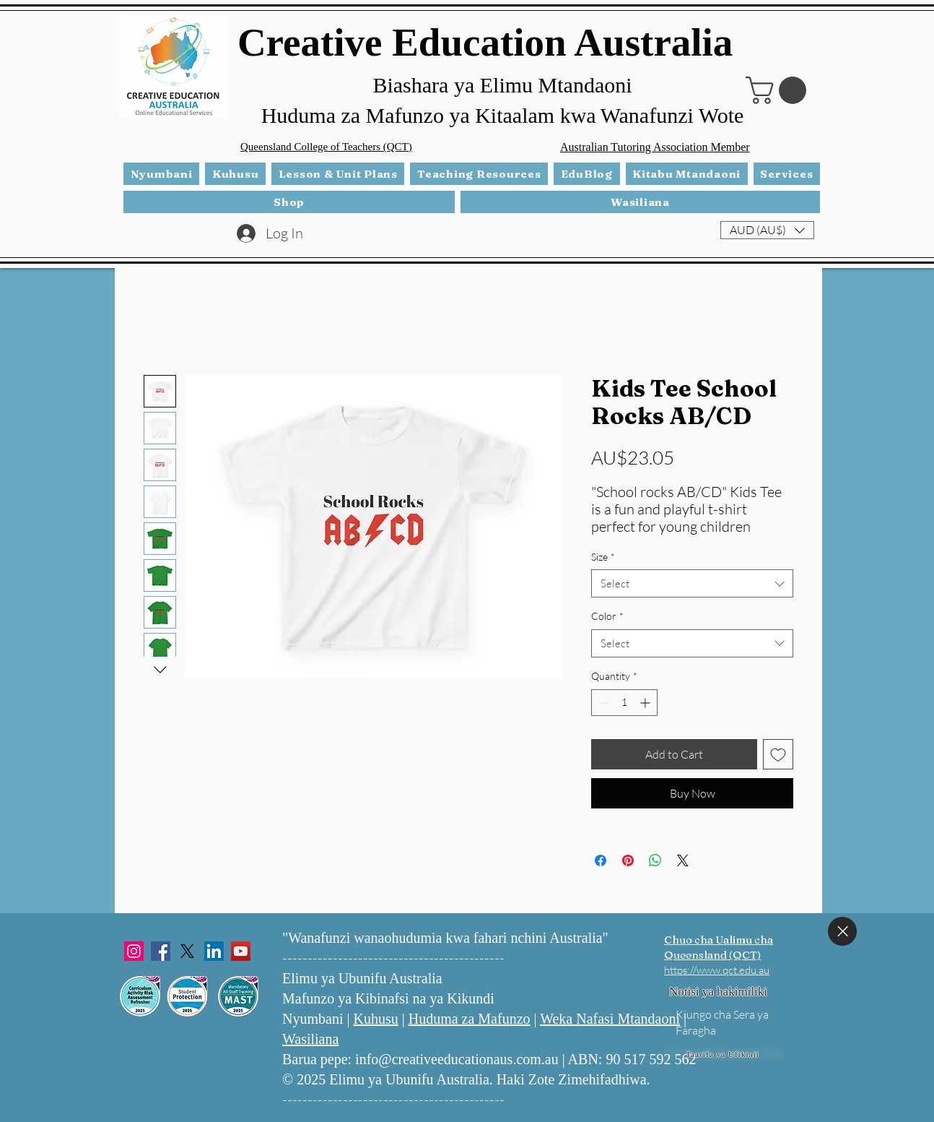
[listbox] (767, 230)
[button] (779, 90)
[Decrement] (602, 702)
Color (607, 616)
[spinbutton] (624, 702)
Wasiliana (310, 1039)
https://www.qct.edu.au (716, 970)
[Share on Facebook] (600, 860)
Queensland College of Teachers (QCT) (326, 146)
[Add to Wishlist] (778, 754)
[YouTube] (240, 951)
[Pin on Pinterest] (628, 860)
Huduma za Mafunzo (470, 1019)
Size (603, 557)
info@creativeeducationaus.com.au (457, 1059)
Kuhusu (375, 1019)
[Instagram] (134, 951)
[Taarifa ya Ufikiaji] (724, 1054)
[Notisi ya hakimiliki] (718, 992)
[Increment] (646, 702)
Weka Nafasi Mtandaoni (610, 1019)
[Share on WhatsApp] (655, 860)
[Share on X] (682, 860)
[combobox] (692, 583)
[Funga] (842, 931)
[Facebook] (160, 951)
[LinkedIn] (214, 951)
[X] (187, 951)
